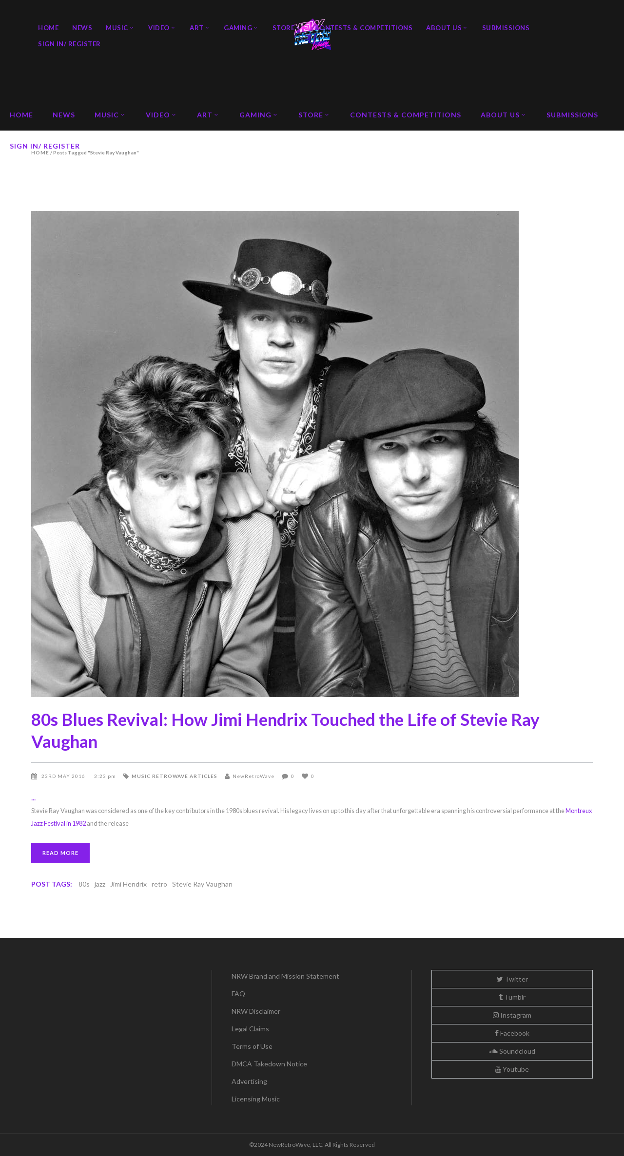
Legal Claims (250, 1028)
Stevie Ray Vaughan (202, 884)
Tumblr (512, 997)
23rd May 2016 (64, 776)
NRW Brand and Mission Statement (285, 976)
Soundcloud (512, 1051)
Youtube (512, 1069)
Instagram (512, 1015)
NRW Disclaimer (256, 1011)
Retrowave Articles (184, 776)
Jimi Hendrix (128, 884)
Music (141, 776)
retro (159, 884)
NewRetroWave (253, 776)
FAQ (238, 993)
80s (84, 884)
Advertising (249, 1081)
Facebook (512, 1033)
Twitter (512, 979)
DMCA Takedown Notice (269, 1064)
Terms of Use (252, 1046)
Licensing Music (256, 1099)
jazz (100, 884)
